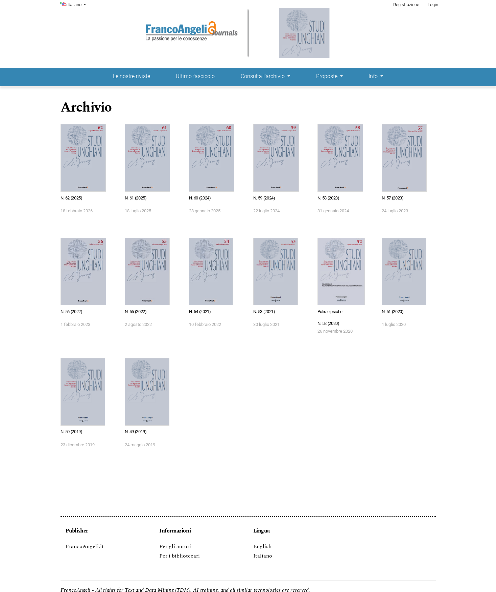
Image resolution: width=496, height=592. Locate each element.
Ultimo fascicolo (195, 76)
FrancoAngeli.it (85, 546)
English (262, 546)
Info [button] (374, 76)
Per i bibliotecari (179, 556)
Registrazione (406, 4)
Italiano (78, 4)
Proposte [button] (327, 76)
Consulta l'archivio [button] (263, 76)
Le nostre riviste (131, 76)
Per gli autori (175, 546)
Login (433, 4)
